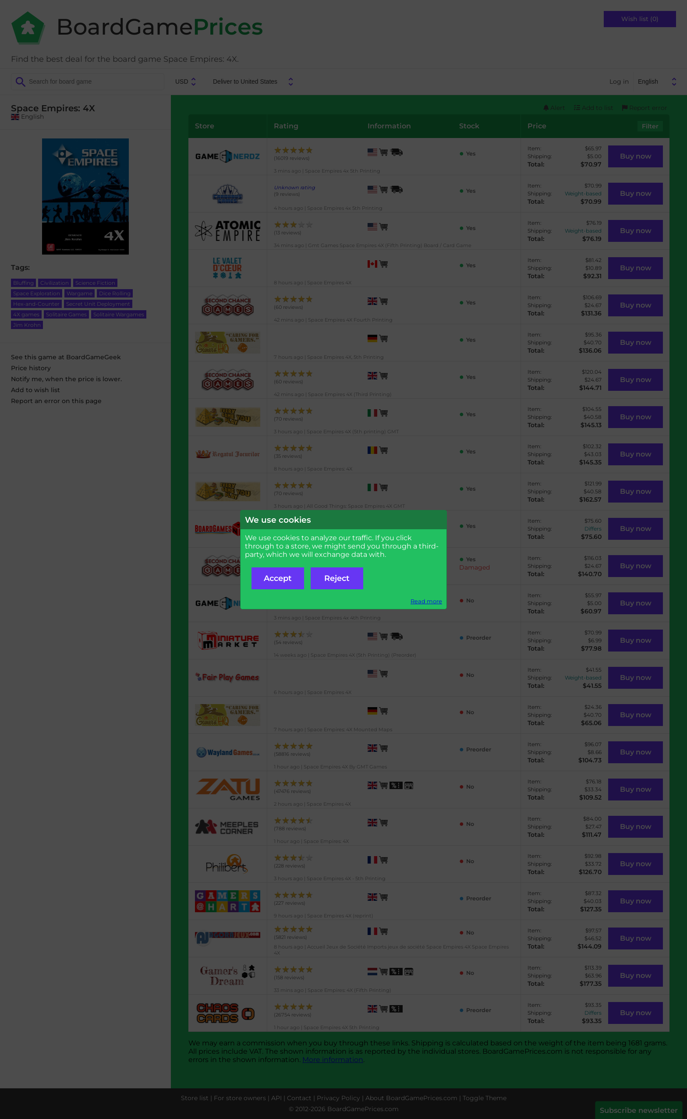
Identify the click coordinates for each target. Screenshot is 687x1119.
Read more (426, 601)
